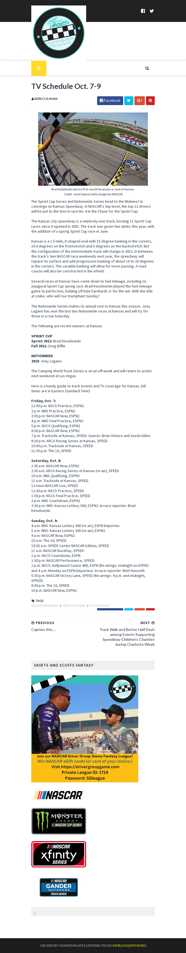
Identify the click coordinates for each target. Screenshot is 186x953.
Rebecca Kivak (74, 605)
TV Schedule (100, 605)
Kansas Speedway (45, 605)
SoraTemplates (72, 945)
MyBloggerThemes (129, 945)
